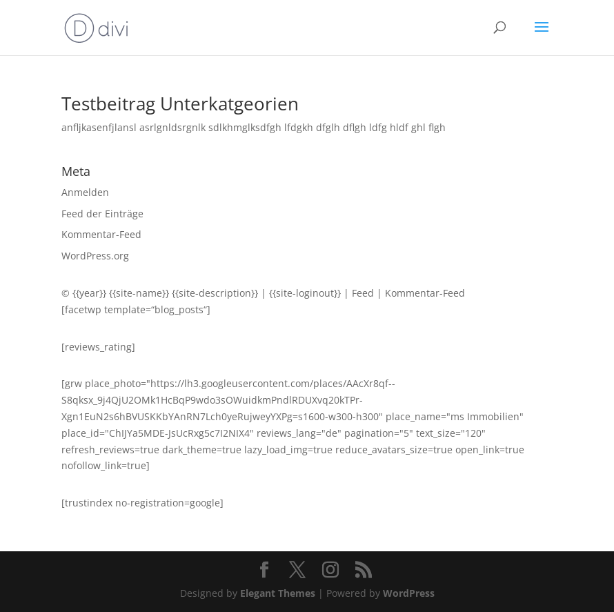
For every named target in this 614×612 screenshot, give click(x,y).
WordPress (409, 593)
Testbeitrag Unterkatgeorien (180, 103)
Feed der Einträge (102, 213)
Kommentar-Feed (101, 234)
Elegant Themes (277, 593)
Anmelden (85, 192)
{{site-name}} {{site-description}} (183, 292)
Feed (363, 292)
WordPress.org (95, 255)
